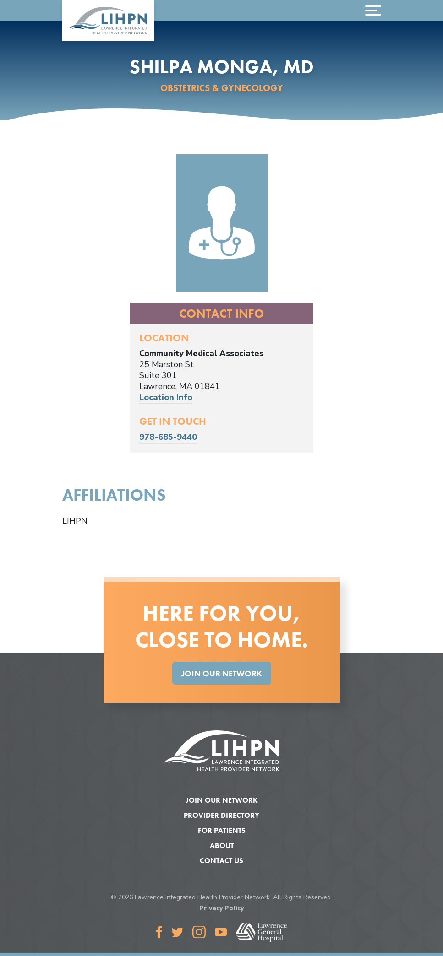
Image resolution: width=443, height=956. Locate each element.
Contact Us (221, 860)
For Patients (222, 830)
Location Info (165, 397)
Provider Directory (221, 815)
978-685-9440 (168, 437)
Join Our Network (221, 673)
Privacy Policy (221, 908)
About (222, 845)
